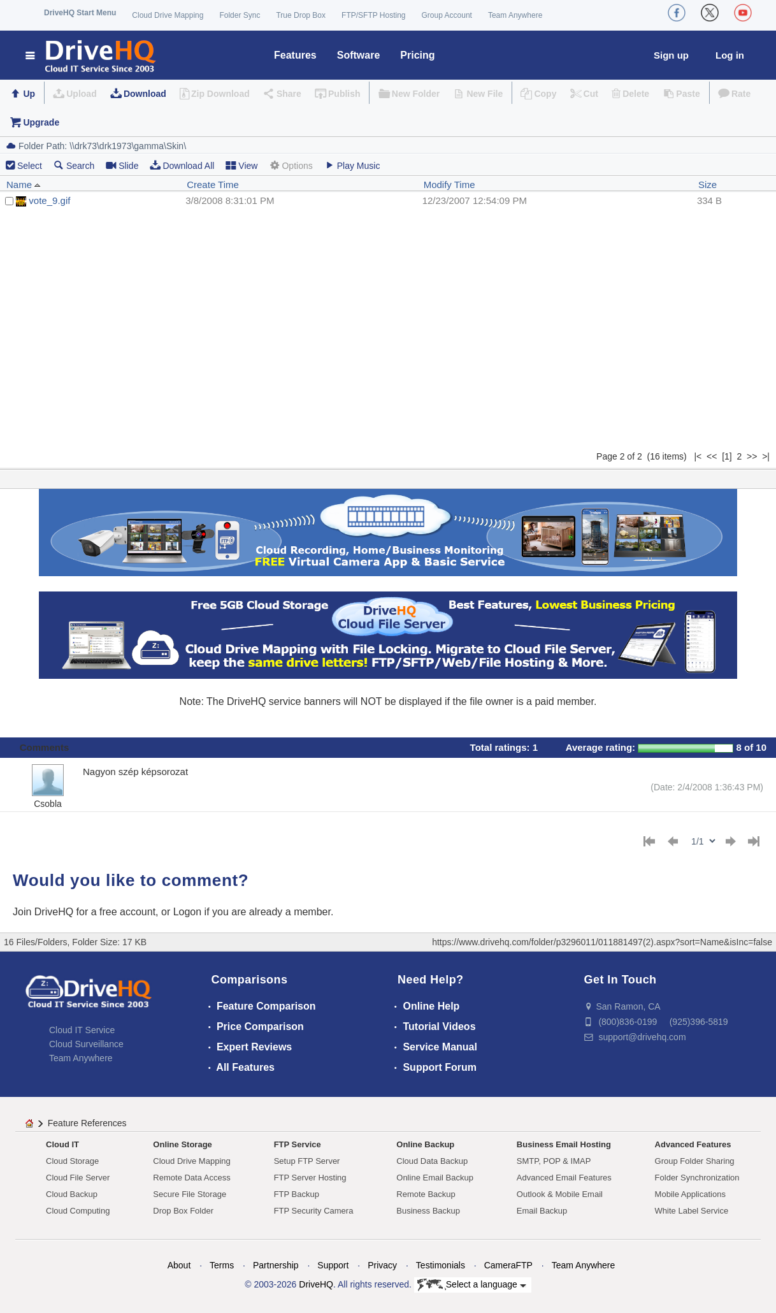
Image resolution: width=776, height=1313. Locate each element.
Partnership (276, 1265)
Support (332, 1265)
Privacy (382, 1265)
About (179, 1265)
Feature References (87, 1123)
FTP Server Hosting (310, 1177)
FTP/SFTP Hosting (373, 15)
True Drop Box (301, 15)
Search (74, 165)
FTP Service (297, 1144)
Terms (222, 1265)
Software (358, 55)
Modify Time (449, 184)
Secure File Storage (189, 1194)
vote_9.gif (49, 200)
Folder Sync (239, 15)
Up (29, 94)
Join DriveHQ (44, 911)
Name (23, 184)
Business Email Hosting (564, 1144)
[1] (727, 456)
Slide (122, 165)
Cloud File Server (78, 1177)
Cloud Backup (71, 1194)
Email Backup (542, 1210)
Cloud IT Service (82, 1030)
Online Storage (182, 1144)
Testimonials (440, 1265)
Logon (187, 911)
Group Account (447, 15)
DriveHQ (316, 1284)
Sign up (671, 55)
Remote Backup (426, 1194)
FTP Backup (296, 1194)
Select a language (471, 1285)
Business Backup (428, 1210)
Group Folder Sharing (695, 1161)
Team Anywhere (515, 15)
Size (707, 184)
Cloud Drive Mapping (167, 15)
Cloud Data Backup (432, 1161)
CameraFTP (508, 1265)
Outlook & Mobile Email (560, 1194)
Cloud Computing (78, 1210)
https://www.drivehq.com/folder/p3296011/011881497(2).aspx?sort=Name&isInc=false (602, 942)
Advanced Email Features (564, 1177)
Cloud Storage (72, 1161)
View (241, 165)
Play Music (352, 165)
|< (697, 456)
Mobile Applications (690, 1194)
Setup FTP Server (307, 1161)
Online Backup (425, 1144)
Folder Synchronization (697, 1177)
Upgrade (41, 122)
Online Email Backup (434, 1177)
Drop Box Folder (183, 1210)
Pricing (417, 55)
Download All (182, 165)
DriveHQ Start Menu (80, 12)
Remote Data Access (191, 1177)
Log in (729, 55)
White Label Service (692, 1210)
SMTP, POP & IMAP (554, 1161)
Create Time (213, 184)
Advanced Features (693, 1144)
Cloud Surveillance (86, 1044)
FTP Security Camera (314, 1210)
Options (290, 165)
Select (29, 166)
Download (145, 94)
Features (295, 55)
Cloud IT (62, 1144)
